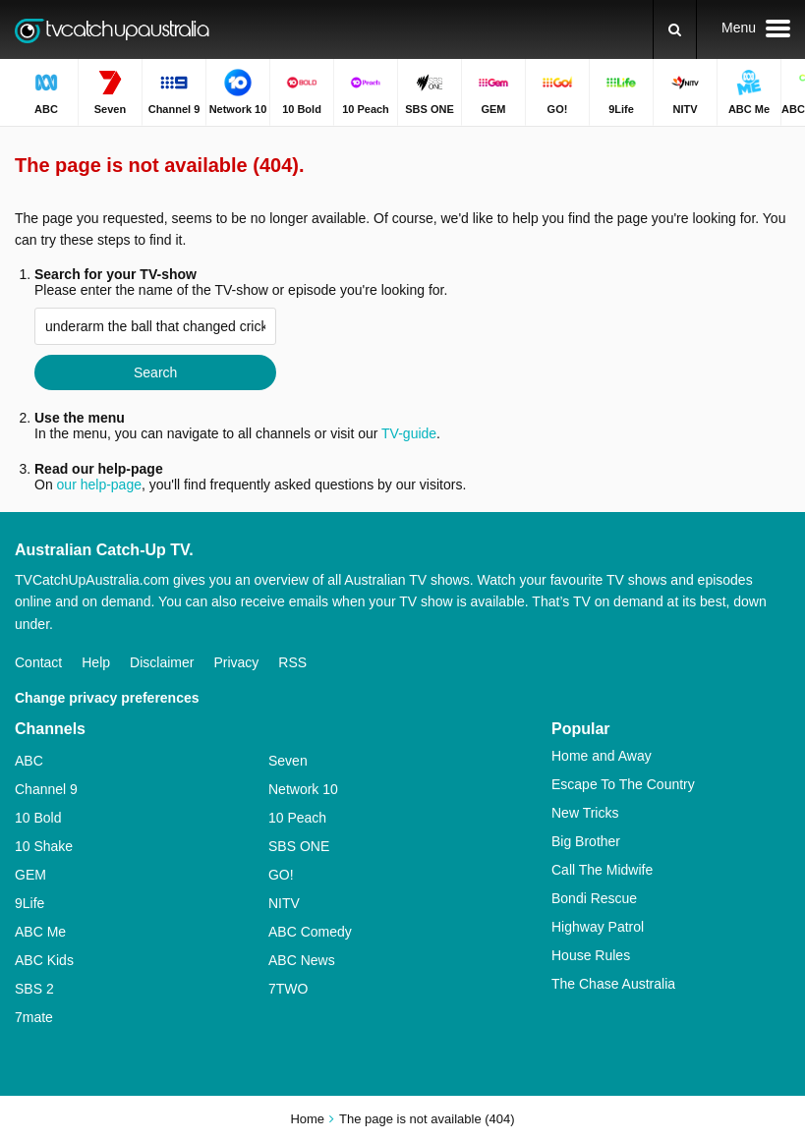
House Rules (590, 955)
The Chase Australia (613, 984)
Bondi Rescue (594, 898)
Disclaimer (162, 662)
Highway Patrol (597, 927)
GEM (30, 875)
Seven (288, 761)
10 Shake (44, 846)
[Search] (675, 29)
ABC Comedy (310, 932)
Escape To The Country (623, 784)
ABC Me (40, 932)
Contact (38, 662)
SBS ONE (298, 846)
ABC (29, 761)
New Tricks (584, 813)
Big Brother (585, 841)
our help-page (99, 484)
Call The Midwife (602, 870)
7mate (34, 1017)
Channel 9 (46, 789)
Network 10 (303, 789)
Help (96, 662)
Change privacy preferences (107, 698)
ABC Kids (44, 960)
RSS (292, 662)
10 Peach (297, 818)
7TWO (288, 989)
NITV (284, 903)
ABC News (301, 960)
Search (155, 372)
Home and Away (601, 756)
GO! (281, 875)
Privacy (236, 662)
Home (307, 1119)
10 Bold (38, 818)
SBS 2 (34, 989)
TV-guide (408, 433)
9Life (29, 903)
